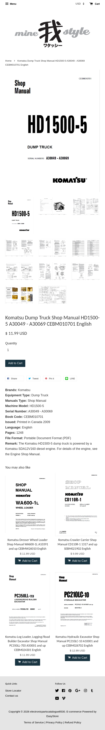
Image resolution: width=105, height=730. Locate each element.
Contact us (11, 695)
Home (8, 60)
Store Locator (13, 690)
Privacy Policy (54, 722)
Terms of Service (34, 722)
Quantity (11, 343)
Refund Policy (73, 722)
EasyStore (52, 716)
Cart (94, 4)
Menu (10, 4)
